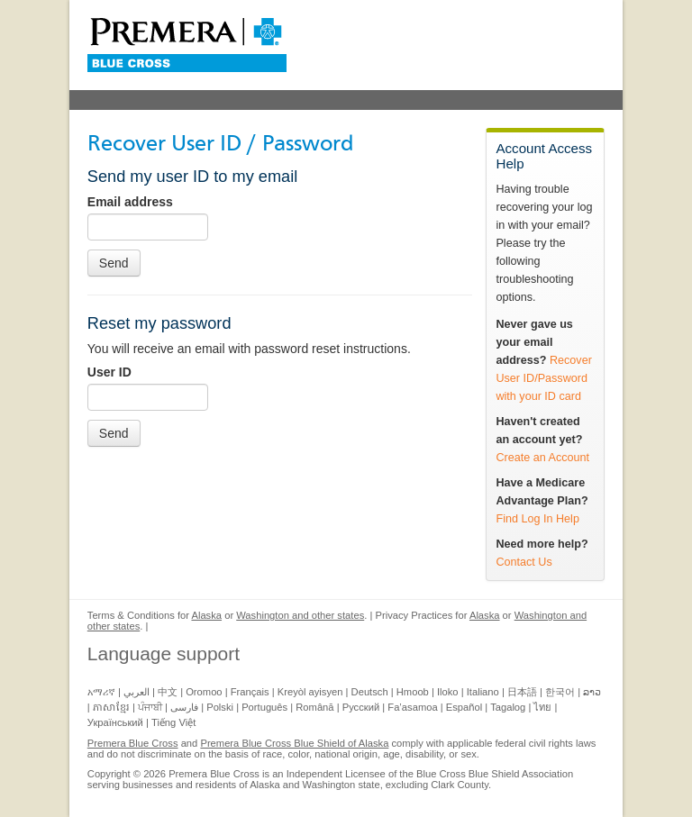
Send (114, 263)
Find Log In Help (537, 519)
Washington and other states (300, 615)
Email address (130, 202)
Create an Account (542, 457)
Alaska (206, 615)
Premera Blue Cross (132, 743)
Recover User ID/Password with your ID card (543, 378)
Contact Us (523, 562)
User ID (109, 372)
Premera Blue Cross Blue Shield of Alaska (294, 743)
